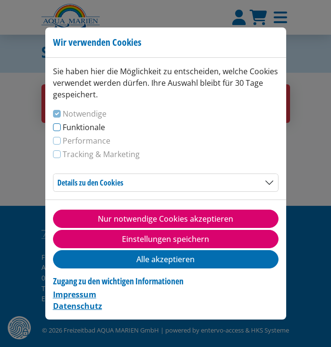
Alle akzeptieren (165, 259)
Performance (86, 140)
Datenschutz (77, 306)
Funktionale (84, 127)
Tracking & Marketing (101, 154)
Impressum (74, 294)
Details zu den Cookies (90, 182)
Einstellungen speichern (165, 239)
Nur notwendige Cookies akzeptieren (165, 219)
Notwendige (84, 113)
